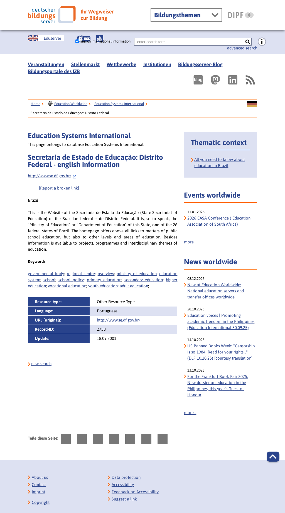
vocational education (67, 285)
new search (41, 363)
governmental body (46, 273)
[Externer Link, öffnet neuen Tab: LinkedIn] (232, 80)
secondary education (143, 279)
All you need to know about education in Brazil (219, 162)
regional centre (81, 273)
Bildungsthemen (177, 15)
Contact (39, 484)
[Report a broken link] (59, 188)
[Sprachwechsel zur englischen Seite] (46, 38)
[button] (273, 457)
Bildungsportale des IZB (54, 71)
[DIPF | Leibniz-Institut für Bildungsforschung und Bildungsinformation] (241, 15)
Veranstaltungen (46, 64)
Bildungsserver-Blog (200, 64)
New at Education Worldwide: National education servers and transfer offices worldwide (215, 290)
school (49, 279)
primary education (104, 279)
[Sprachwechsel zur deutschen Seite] (252, 104)
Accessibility (123, 484)
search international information (105, 41)
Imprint (38, 491)
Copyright (41, 502)
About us (40, 477)
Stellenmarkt (85, 64)
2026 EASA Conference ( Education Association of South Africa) (218, 221)
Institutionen (157, 64)
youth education (103, 285)
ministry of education (137, 273)
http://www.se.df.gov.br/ (52, 175)
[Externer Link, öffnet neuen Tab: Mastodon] (215, 80)
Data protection (126, 477)
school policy (71, 279)
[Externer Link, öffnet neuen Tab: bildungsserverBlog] (198, 80)
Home (35, 104)
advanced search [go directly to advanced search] (242, 48)
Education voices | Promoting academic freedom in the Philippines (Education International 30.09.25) (220, 321)
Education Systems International (119, 104)
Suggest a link (124, 499)
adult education (134, 285)
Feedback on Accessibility (135, 491)
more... (190, 242)
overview (106, 273)
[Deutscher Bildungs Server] (71, 14)
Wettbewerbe (121, 64)
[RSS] (250, 80)
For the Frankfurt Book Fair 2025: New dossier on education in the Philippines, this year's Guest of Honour (217, 385)
